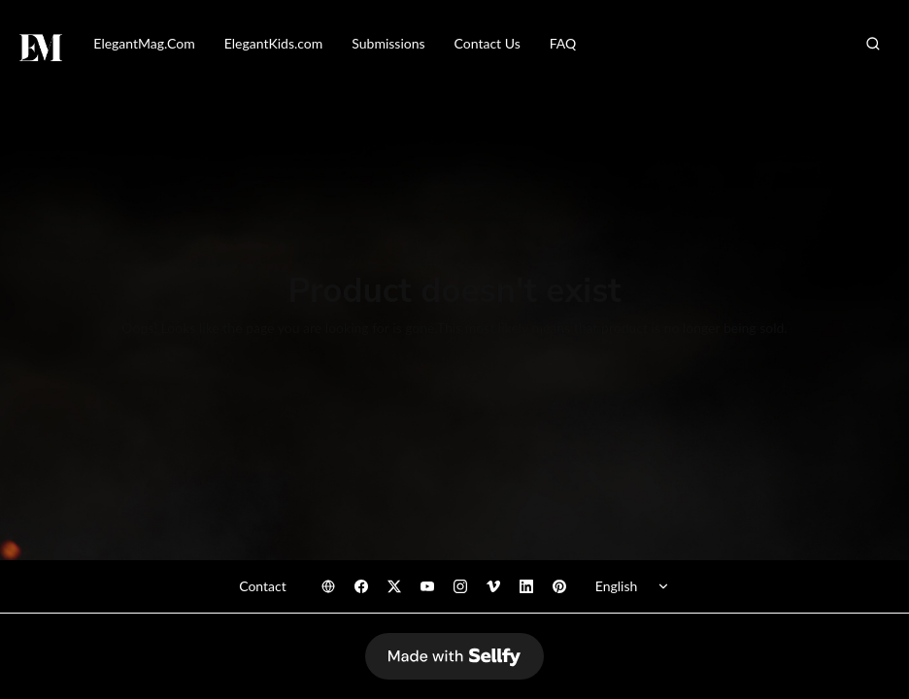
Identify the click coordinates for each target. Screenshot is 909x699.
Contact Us (487, 43)
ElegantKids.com (273, 43)
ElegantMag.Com (143, 43)
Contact (262, 586)
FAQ (563, 43)
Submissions (388, 43)
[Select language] (635, 586)
